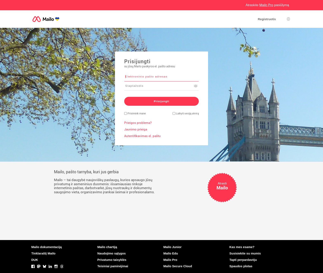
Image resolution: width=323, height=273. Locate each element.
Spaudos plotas (241, 266)
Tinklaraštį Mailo (43, 253)
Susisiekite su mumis (245, 253)
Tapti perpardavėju (243, 259)
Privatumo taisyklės (111, 259)
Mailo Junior (172, 247)
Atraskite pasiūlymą (267, 5)
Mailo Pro (170, 259)
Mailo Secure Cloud (177, 266)
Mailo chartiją (107, 247)
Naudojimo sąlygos (111, 253)
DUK (34, 259)
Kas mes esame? (242, 247)
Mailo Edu (170, 253)
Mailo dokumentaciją (46, 247)
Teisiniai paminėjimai (112, 266)
